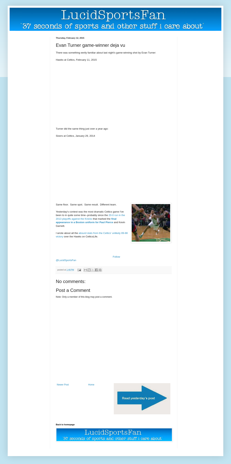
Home (91, 384)
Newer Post (63, 384)
